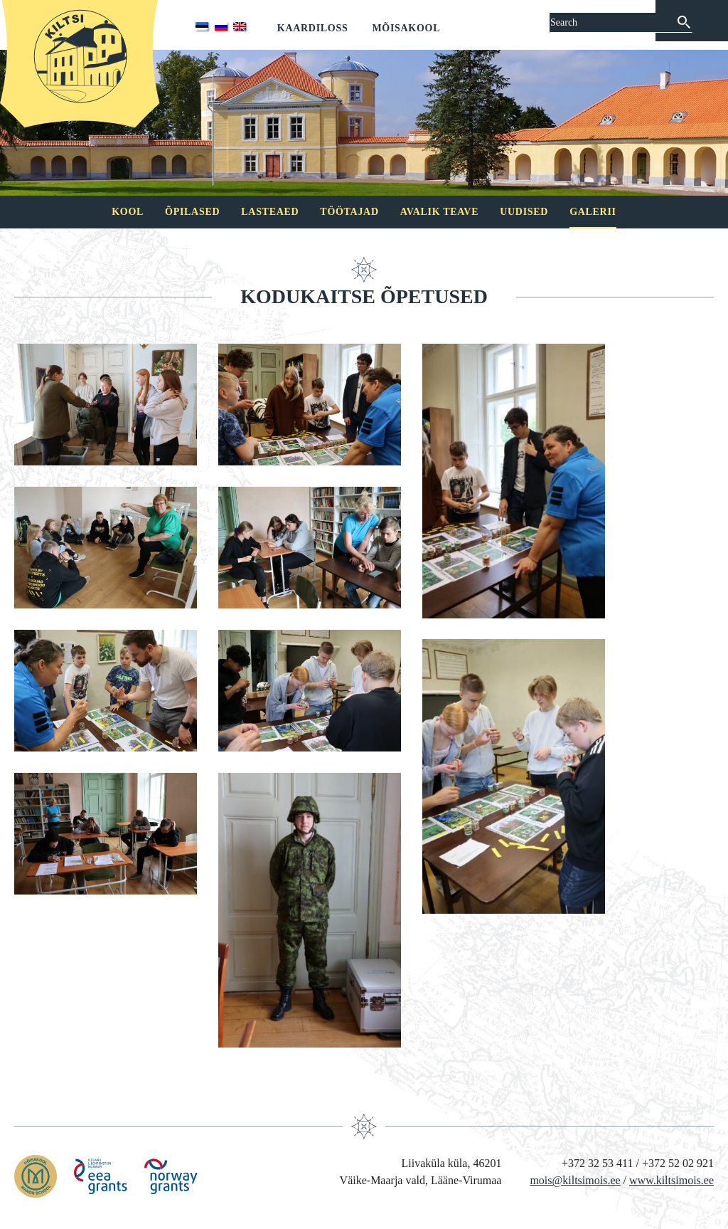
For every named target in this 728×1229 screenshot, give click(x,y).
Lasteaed (270, 211)
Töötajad (349, 211)
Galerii (592, 211)
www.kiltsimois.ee (671, 1180)
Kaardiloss (312, 28)
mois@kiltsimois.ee (575, 1180)
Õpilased (192, 211)
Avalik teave (439, 211)
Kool (128, 211)
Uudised (524, 211)
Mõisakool (406, 28)
